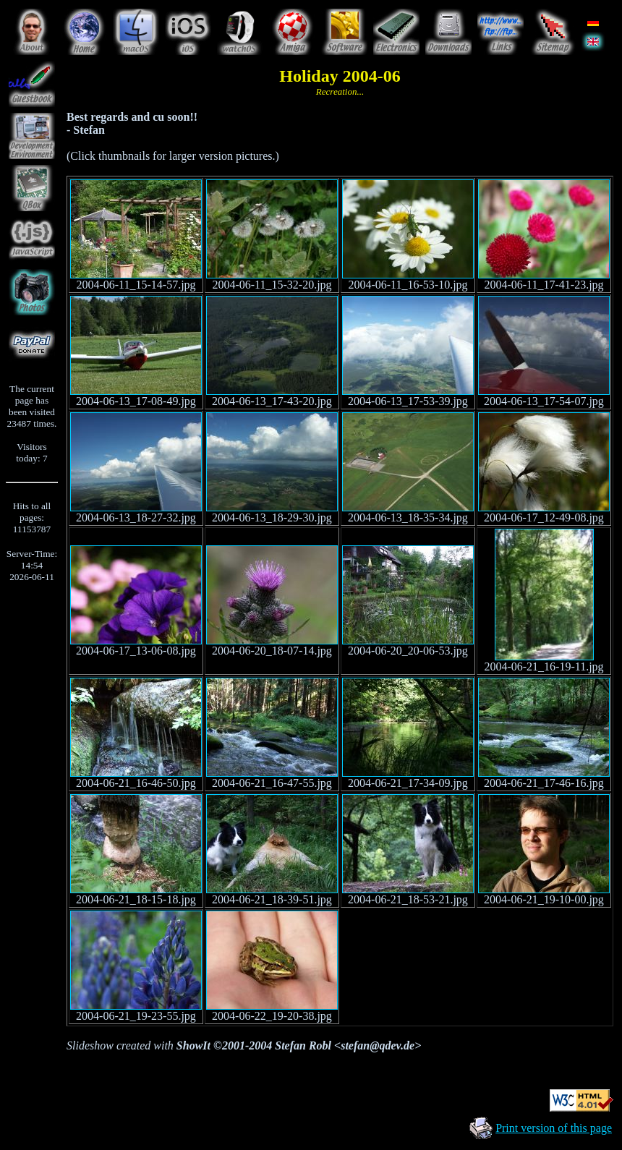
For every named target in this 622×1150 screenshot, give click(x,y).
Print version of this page (553, 1128)
